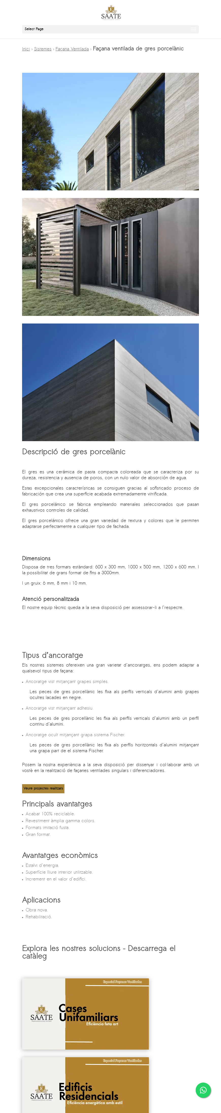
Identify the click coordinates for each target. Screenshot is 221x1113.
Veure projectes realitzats (43, 789)
